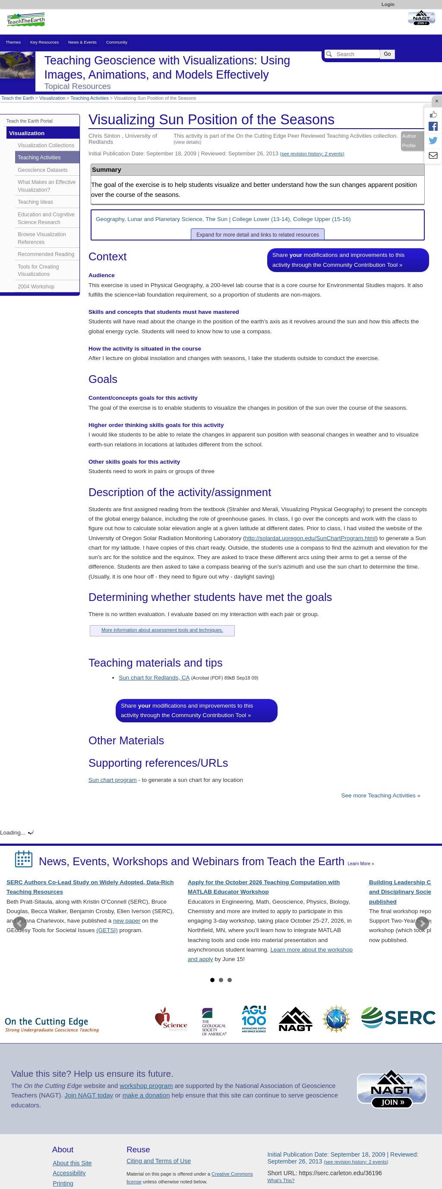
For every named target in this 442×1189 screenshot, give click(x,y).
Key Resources (44, 42)
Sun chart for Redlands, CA (154, 677)
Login (388, 4)
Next (422, 923)
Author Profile (409, 140)
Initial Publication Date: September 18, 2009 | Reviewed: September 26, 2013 (216, 153)
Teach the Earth (17, 98)
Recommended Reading (46, 254)
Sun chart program (112, 780)
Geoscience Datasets (42, 170)
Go (387, 54)
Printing (63, 1183)
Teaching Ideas (35, 202)
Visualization (52, 98)
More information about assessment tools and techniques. (162, 629)
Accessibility (69, 1173)
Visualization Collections (46, 145)
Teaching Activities (90, 98)
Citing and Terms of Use (158, 1160)
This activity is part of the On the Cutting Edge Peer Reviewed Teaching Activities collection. (286, 139)
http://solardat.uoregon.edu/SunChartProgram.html (310, 538)
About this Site (72, 1163)
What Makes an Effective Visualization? (47, 186)
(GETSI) (107, 930)
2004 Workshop (36, 287)
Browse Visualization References (42, 238)
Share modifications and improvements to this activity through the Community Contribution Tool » (338, 260)
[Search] (352, 54)
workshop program (146, 1085)
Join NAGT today (88, 1095)
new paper (126, 920)
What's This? (280, 1180)
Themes (13, 42)
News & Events (82, 42)
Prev (20, 923)
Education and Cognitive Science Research (46, 218)
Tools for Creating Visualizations (38, 271)
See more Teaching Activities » (380, 795)
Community (116, 42)
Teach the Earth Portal (29, 120)
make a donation (146, 1095)
